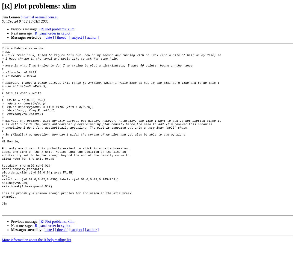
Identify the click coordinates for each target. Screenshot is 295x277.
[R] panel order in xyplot (52, 33)
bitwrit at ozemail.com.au (40, 17)
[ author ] (92, 37)
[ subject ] (76, 37)
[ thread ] (61, 37)
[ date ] (49, 37)
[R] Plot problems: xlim (56, 29)
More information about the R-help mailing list (36, 273)
